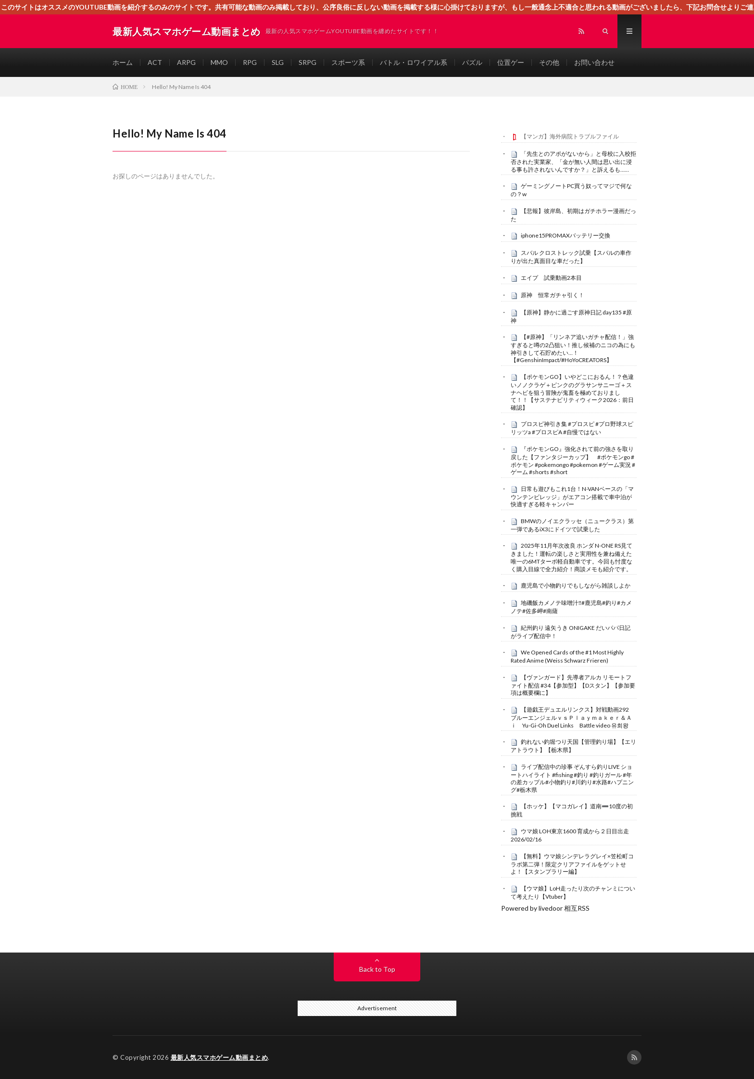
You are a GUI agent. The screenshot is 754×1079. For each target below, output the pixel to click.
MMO (219, 62)
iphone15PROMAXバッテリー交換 (565, 235)
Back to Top (377, 969)
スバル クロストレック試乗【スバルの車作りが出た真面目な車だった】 (571, 256)
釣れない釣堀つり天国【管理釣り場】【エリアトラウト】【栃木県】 (573, 745)
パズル (472, 62)
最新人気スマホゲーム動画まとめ (219, 1057)
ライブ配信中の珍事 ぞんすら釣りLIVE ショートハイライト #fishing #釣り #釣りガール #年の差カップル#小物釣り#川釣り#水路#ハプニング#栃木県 (572, 778)
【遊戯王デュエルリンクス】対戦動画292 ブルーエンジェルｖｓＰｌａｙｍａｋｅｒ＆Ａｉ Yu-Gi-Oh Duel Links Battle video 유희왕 (573, 717)
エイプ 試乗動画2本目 (551, 277)
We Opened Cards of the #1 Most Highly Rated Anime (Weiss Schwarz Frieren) (567, 656)
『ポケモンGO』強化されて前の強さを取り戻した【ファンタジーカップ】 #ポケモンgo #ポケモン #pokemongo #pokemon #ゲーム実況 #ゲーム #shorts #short (573, 460)
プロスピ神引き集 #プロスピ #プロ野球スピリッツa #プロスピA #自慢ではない (572, 428)
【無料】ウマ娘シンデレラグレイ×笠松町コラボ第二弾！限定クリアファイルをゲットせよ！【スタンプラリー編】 (572, 864)
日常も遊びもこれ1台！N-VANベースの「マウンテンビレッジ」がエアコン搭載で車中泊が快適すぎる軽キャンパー (572, 496)
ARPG (186, 62)
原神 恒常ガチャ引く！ (552, 295)
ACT (155, 62)
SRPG (307, 62)
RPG (250, 62)
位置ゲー (510, 62)
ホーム (123, 62)
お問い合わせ (594, 62)
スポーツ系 (348, 62)
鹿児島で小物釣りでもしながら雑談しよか (575, 585)
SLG (278, 62)
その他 (549, 62)
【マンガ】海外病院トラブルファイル (570, 136)
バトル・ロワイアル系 (413, 62)
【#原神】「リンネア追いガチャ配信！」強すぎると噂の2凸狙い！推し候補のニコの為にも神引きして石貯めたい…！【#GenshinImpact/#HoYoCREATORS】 (573, 348)
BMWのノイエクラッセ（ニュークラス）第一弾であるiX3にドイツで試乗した (572, 525)
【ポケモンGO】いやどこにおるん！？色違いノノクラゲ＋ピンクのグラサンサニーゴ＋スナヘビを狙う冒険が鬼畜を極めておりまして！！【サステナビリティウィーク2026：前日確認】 (572, 392)
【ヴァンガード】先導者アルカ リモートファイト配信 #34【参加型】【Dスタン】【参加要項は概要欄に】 (573, 685)
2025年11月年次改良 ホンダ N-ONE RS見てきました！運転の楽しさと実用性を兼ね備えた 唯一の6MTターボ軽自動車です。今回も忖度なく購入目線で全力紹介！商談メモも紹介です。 (571, 557)
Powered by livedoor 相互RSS (545, 908)
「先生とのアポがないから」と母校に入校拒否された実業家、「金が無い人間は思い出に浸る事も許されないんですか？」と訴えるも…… (573, 161)
